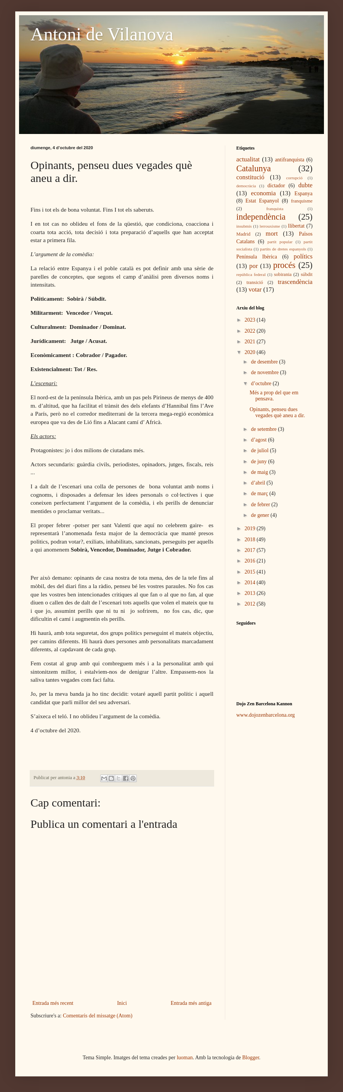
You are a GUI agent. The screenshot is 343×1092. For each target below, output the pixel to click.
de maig (260, 472)
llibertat (296, 226)
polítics (303, 256)
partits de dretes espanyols (283, 249)
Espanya (304, 193)
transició (255, 282)
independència (260, 217)
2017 (251, 550)
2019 (251, 528)
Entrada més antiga (191, 1003)
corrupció (294, 177)
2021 (251, 341)
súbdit (307, 274)
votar (254, 289)
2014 (251, 582)
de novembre (265, 372)
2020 (251, 352)
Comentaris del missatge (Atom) (97, 1016)
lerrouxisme (270, 226)
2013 (251, 593)
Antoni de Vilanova (101, 34)
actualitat (248, 159)
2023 (251, 320)
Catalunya (253, 168)
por (253, 265)
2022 (251, 331)
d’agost (259, 440)
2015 (251, 572)
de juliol (260, 450)
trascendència (295, 281)
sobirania (283, 274)
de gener (260, 515)
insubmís (244, 226)
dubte (305, 185)
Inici (122, 1003)
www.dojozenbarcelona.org (265, 715)
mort (272, 233)
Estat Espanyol (262, 201)
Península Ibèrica (256, 257)
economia (263, 193)
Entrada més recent (52, 1003)
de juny (259, 461)
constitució (250, 177)
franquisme (302, 201)
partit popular (280, 241)
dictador (276, 185)
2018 (251, 539)
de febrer (261, 504)
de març (260, 493)
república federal (251, 274)
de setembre (264, 429)
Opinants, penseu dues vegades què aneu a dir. (277, 413)
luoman (185, 1057)
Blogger (250, 1057)
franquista (275, 208)
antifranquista (289, 160)
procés (284, 265)
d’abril (258, 483)
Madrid (243, 234)
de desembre (265, 362)
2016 (251, 561)
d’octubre (261, 383)
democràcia (246, 185)
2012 (251, 604)
